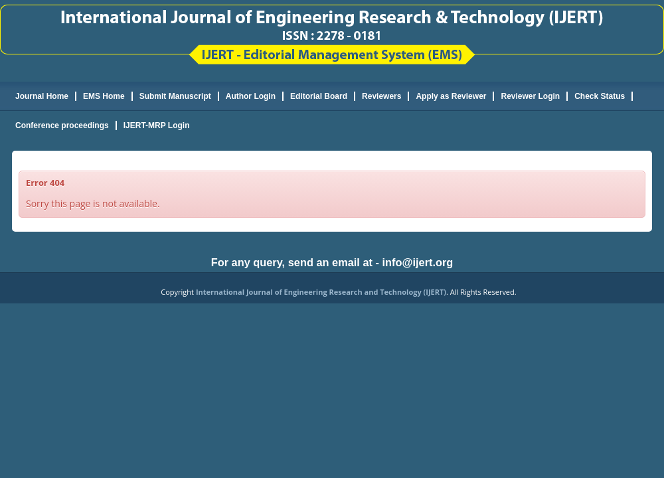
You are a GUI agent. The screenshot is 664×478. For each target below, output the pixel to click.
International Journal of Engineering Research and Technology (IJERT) (321, 292)
